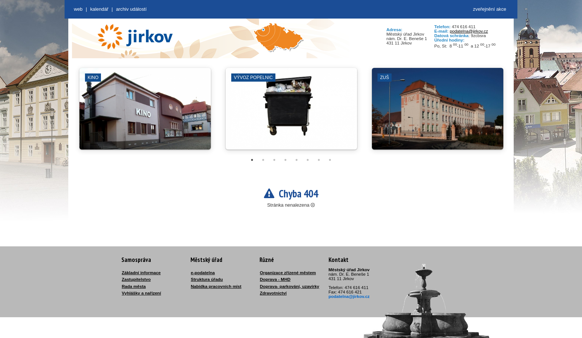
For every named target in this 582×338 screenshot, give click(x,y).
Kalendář (99, 9)
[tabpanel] (145, 112)
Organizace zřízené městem (288, 272)
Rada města (134, 286)
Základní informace (141, 272)
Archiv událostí (131, 9)
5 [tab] (296, 160)
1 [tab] (252, 160)
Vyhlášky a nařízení (141, 293)
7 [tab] (319, 160)
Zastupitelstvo (136, 279)
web (78, 9)
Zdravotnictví (273, 293)
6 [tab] (307, 160)
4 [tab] (285, 160)
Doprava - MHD (275, 279)
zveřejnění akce (489, 9)
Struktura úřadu (207, 279)
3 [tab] (274, 160)
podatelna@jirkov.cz (469, 31)
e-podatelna (203, 272)
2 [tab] (263, 160)
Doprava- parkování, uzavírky (289, 286)
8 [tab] (330, 160)
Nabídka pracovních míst (216, 286)
